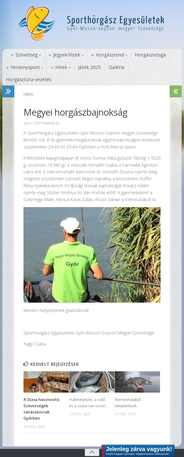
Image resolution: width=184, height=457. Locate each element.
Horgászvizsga (142, 55)
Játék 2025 (84, 67)
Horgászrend (104, 55)
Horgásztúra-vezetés (144, 67)
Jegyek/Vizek (63, 55)
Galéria (109, 67)
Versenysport (24, 67)
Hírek (57, 67)
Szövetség (25, 55)
